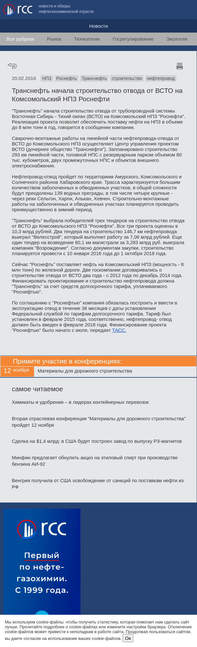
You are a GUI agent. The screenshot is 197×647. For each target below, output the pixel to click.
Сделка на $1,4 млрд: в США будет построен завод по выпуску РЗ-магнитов (97, 441)
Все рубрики (20, 39)
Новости (98, 26)
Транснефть (94, 78)
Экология (176, 39)
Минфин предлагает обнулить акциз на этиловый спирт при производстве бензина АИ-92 (95, 461)
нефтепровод (161, 78)
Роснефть (66, 78)
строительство (127, 78)
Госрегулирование (133, 39)
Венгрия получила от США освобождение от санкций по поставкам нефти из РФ (98, 484)
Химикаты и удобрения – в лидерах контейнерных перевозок (80, 402)
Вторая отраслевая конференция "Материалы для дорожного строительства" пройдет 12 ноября (99, 422)
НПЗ (47, 78)
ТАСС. (119, 330)
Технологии (87, 39)
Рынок (54, 39)
